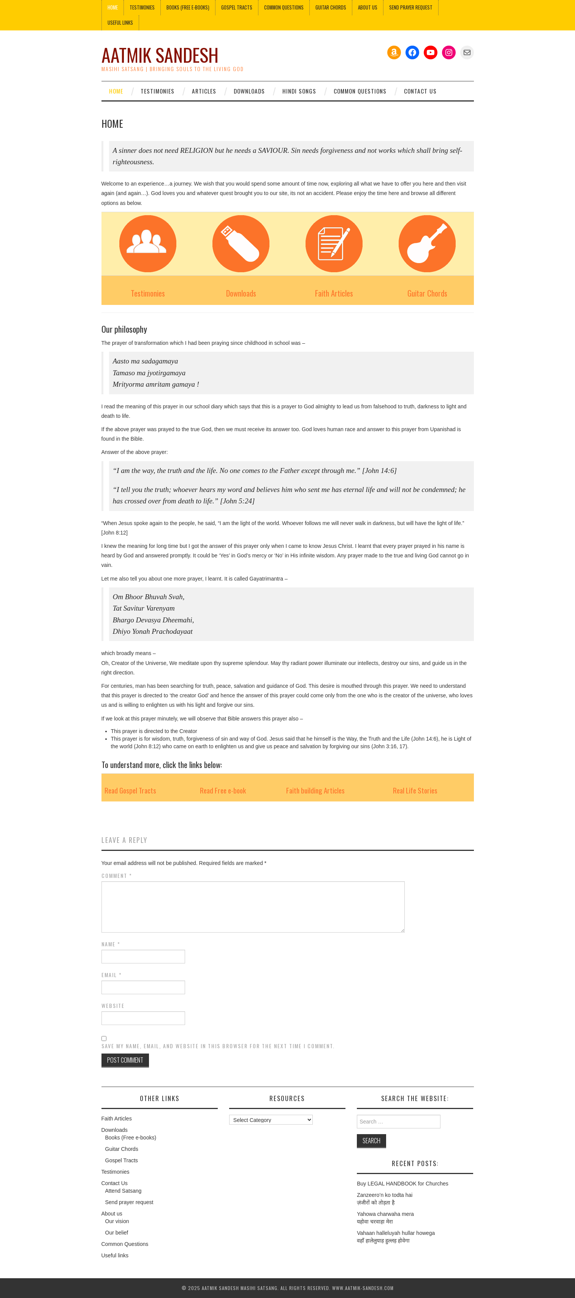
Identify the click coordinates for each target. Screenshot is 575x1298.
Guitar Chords (330, 7)
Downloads (249, 91)
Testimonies (142, 7)
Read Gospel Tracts (130, 790)
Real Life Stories (415, 790)
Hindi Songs (299, 91)
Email (111, 975)
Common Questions (284, 7)
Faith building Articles (315, 790)
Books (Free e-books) (187, 7)
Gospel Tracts (236, 7)
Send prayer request (129, 1202)
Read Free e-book (223, 790)
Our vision (117, 1221)
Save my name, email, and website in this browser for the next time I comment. (218, 1046)
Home (113, 7)
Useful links (120, 22)
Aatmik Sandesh (160, 54)
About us (367, 7)
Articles (204, 91)
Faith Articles (334, 293)
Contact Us (420, 91)
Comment (116, 875)
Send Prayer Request (410, 7)
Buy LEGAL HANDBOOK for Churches (402, 1184)
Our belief (116, 1233)
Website (113, 1005)
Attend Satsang (123, 1191)
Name (110, 944)
